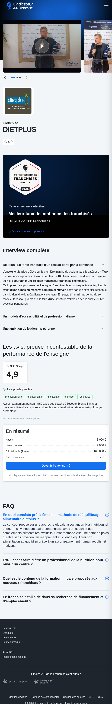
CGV (100, 697)
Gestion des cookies (74, 697)
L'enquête (8, 632)
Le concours (9, 637)
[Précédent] (5, 77)
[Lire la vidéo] (42, 46)
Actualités (8, 652)
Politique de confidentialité (45, 697)
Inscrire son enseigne (14, 656)
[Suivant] (27, 77)
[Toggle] (107, 515)
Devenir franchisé (56, 466)
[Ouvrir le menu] (106, 5)
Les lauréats (9, 628)
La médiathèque (11, 642)
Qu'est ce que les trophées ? (26, 231)
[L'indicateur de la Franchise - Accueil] (20, 6)
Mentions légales (18, 697)
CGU (91, 697)
